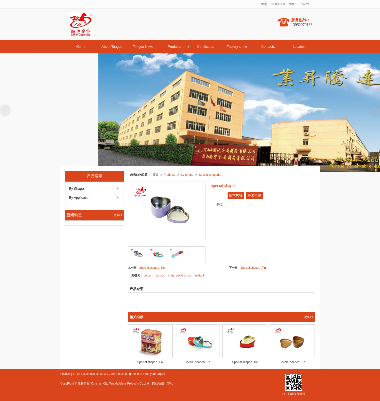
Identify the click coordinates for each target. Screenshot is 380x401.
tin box (160, 275)
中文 (264, 4)
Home (80, 47)
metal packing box (180, 275)
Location (299, 47)
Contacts (268, 47)
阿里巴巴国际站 (299, 4)
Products (174, 47)
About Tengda (112, 47)
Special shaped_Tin (211, 174)
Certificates (205, 47)
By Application (79, 198)
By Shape (187, 174)
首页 (155, 174)
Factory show (237, 47)
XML (170, 383)
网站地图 (158, 383)
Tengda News (143, 47)
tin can (148, 275)
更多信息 (254, 196)
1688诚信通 (278, 4)
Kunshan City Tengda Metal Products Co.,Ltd (120, 383)
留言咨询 (236, 196)
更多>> (308, 317)
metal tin (200, 275)
